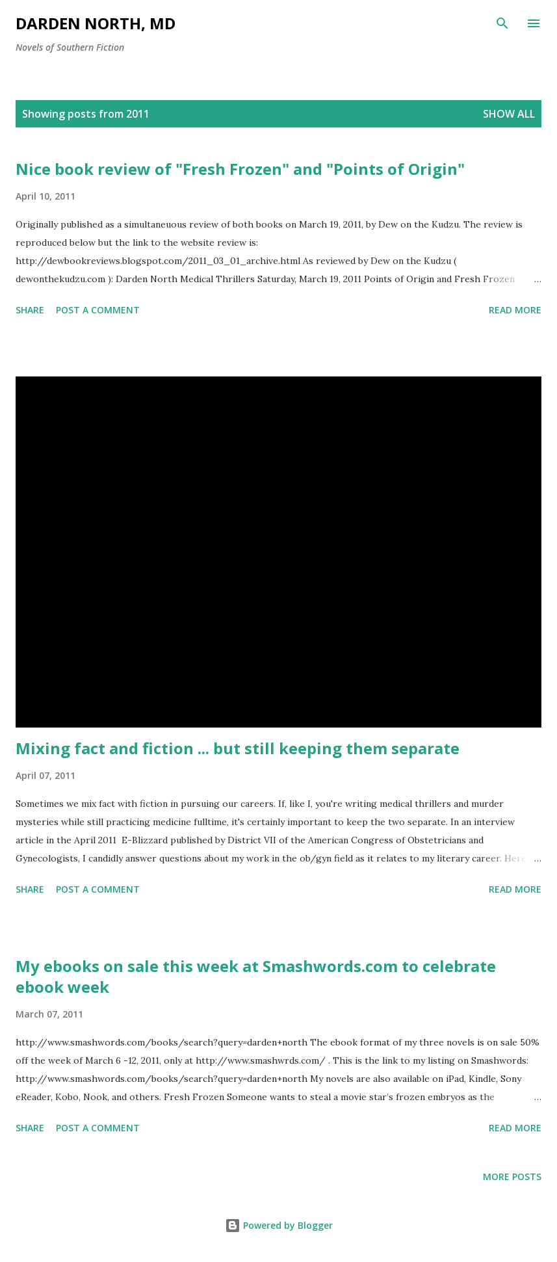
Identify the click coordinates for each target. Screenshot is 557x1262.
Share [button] (30, 310)
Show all (509, 114)
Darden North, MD (95, 23)
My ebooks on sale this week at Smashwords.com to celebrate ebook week (256, 976)
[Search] (502, 23)
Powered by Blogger (279, 1225)
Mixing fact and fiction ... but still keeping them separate (238, 748)
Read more (515, 310)
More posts (512, 1176)
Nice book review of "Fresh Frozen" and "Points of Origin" (240, 168)
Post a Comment (98, 310)
